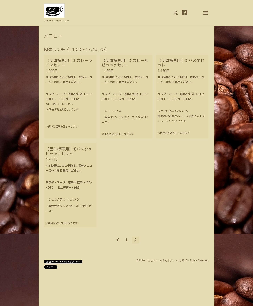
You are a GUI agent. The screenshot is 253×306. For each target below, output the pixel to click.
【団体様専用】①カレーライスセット (69, 63)
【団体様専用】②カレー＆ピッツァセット (125, 63)
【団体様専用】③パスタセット (181, 63)
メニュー (53, 36)
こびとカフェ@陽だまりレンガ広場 (164, 260)
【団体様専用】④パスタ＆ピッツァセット (69, 151)
